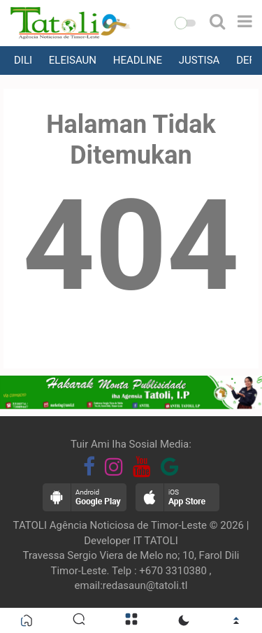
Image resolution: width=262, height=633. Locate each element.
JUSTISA (199, 60)
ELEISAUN (72, 60)
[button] (185, 23)
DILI (23, 60)
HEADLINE (137, 60)
